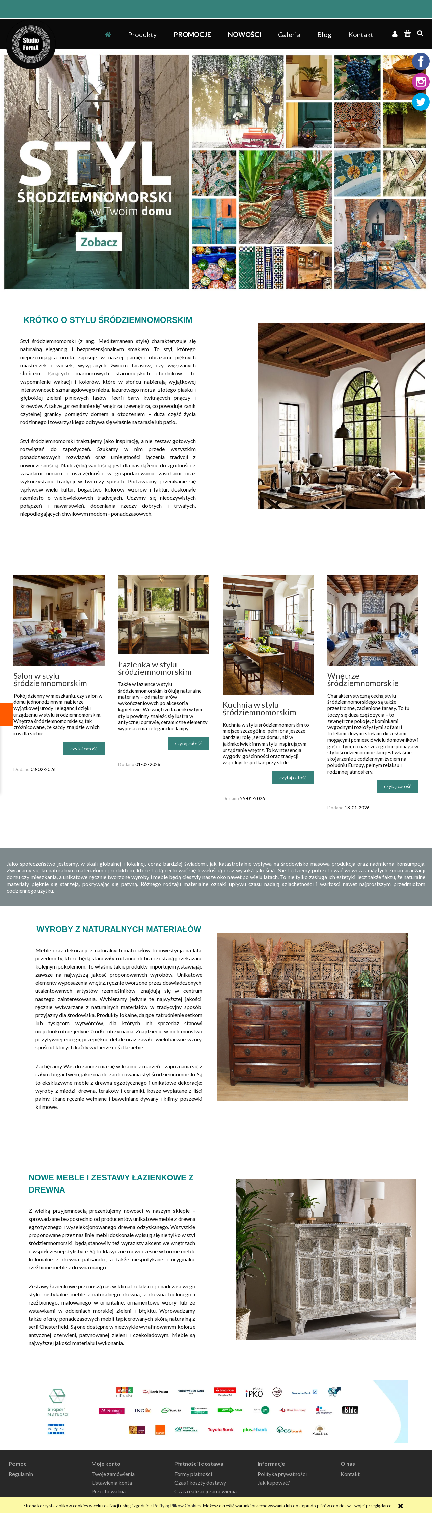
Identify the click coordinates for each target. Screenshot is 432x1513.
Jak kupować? (274, 1482)
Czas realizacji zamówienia (205, 1491)
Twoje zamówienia (113, 1473)
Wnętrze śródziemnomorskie (363, 679)
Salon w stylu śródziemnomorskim (50, 679)
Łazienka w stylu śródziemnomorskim (155, 667)
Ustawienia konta (111, 1482)
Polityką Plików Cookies (177, 1505)
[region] (216, 172)
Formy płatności (193, 1473)
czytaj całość (84, 748)
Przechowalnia (108, 1491)
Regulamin (21, 1473)
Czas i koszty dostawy (200, 1482)
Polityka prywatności (282, 1473)
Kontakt (350, 1473)
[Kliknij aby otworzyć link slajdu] (216, 172)
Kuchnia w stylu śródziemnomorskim (259, 708)
